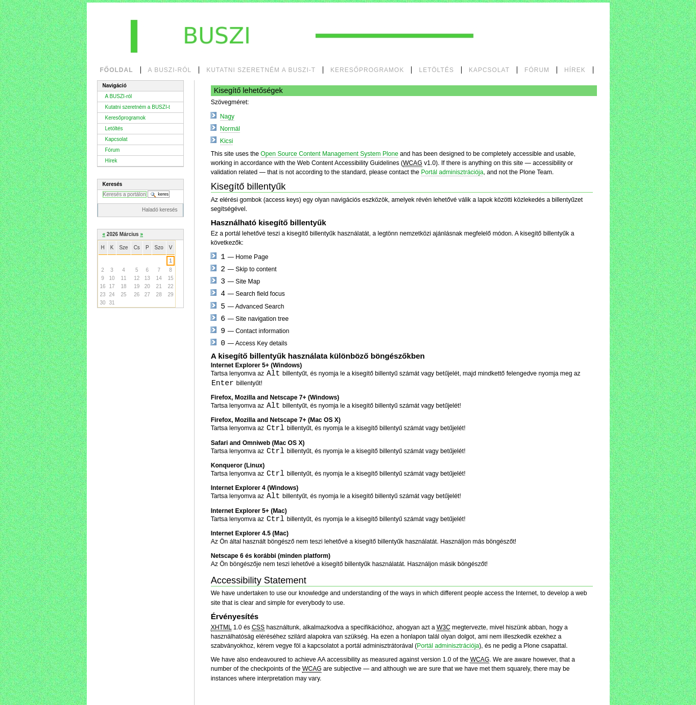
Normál (230, 128)
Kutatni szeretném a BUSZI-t (261, 70)
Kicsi (226, 141)
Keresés (113, 184)
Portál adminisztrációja (452, 172)
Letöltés (436, 70)
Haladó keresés (159, 210)
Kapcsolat (489, 70)
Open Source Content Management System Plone (329, 153)
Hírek (575, 70)
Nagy (227, 116)
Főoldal (116, 70)
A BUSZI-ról (170, 70)
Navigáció (115, 85)
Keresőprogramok (367, 70)
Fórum (536, 70)
